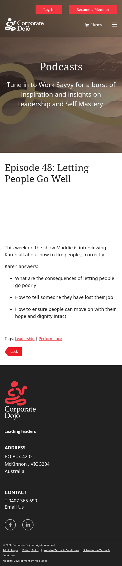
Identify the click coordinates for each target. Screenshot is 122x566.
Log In (49, 9)
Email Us (14, 507)
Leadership (25, 338)
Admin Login (10, 550)
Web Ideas (41, 560)
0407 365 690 (23, 500)
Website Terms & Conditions (61, 550)
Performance (50, 338)
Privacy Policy (30, 550)
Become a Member (93, 9)
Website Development (16, 560)
